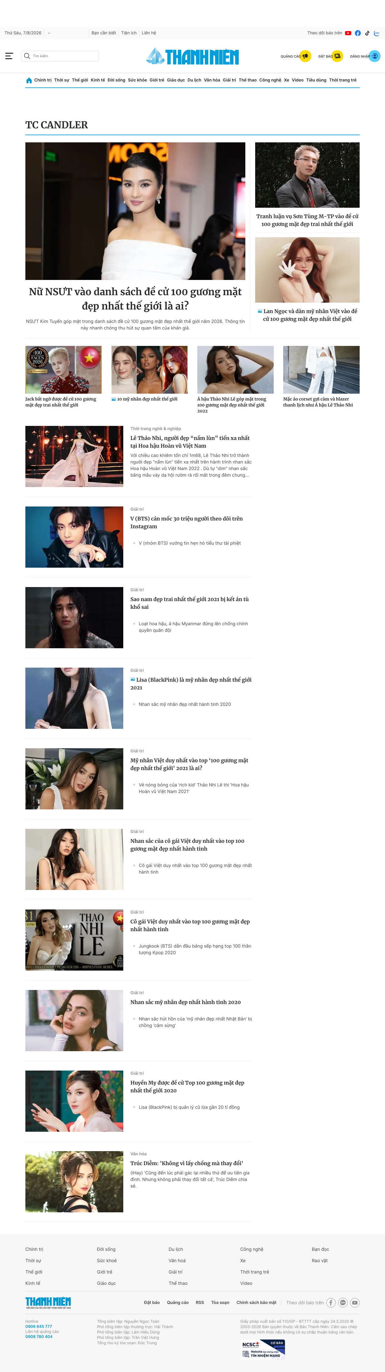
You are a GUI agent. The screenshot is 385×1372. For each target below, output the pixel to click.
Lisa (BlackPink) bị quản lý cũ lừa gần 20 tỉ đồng (189, 1107)
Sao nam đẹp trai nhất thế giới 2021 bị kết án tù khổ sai (189, 603)
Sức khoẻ (107, 1260)
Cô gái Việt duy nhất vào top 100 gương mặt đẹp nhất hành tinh (195, 869)
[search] (60, 56)
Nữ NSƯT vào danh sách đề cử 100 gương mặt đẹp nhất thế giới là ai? (135, 299)
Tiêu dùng (316, 80)
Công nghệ (270, 80)
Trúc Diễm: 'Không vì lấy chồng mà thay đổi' (186, 1163)
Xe (286, 80)
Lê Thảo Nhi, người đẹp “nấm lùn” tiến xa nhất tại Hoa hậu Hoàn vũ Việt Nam (190, 442)
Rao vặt (320, 1260)
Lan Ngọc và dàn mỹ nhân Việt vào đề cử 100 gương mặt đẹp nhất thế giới (310, 315)
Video (298, 80)
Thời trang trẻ (343, 80)
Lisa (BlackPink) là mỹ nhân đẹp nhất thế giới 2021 (191, 684)
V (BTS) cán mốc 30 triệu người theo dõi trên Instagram (186, 522)
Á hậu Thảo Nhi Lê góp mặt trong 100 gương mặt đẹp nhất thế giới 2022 (231, 405)
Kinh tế (98, 80)
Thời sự (61, 80)
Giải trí (229, 80)
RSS (200, 1302)
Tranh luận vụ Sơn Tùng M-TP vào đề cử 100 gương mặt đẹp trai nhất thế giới (307, 220)
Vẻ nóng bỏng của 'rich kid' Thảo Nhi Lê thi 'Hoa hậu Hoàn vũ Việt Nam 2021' (194, 788)
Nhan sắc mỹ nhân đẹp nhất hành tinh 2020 (185, 704)
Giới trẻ (157, 80)
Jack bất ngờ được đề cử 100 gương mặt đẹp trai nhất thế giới (60, 402)
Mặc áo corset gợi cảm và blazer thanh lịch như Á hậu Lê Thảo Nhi (318, 402)
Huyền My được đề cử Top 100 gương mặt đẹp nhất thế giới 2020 (187, 1087)
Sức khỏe (137, 80)
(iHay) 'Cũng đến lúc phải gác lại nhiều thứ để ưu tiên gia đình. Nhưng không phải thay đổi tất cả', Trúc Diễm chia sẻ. (190, 1179)
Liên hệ (149, 33)
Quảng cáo (178, 1302)
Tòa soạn (220, 1302)
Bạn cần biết (104, 33)
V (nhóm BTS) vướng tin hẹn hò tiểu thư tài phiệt (190, 543)
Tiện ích (129, 33)
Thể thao (248, 80)
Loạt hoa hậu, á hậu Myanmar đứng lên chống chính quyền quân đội (193, 627)
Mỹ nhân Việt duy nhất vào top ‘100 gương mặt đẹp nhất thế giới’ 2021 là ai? (189, 764)
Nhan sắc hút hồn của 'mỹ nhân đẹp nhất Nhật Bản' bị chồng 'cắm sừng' (195, 1022)
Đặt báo (152, 1302)
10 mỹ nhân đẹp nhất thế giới (147, 399)
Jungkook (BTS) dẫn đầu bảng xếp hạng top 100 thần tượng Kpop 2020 (195, 949)
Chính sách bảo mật (256, 1302)
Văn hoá (177, 1260)
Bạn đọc (320, 1249)
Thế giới (80, 80)
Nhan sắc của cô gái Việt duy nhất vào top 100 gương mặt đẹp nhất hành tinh (187, 845)
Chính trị (43, 80)
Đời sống (116, 80)
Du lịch (194, 80)
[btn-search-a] (27, 56)
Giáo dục (176, 80)
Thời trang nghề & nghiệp (155, 428)
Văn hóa (212, 80)
